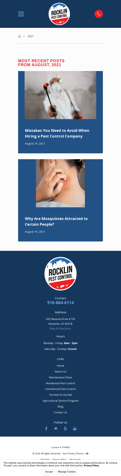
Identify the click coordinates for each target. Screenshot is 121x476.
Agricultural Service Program (60, 400)
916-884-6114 (60, 303)
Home (60, 365)
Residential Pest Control (60, 383)
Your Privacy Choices (75, 453)
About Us (60, 371)
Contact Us (60, 412)
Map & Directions (60, 328)
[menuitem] (44, 459)
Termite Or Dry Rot (60, 395)
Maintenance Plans (60, 377)
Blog (60, 406)
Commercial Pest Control (60, 389)
